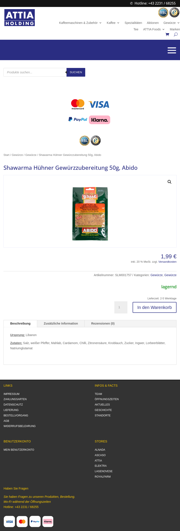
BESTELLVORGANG (16, 415)
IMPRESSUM (12, 394)
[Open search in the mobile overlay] (44, 72)
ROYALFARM (103, 476)
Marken (175, 29)
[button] (169, 182)
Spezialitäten (133, 23)
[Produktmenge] (120, 307)
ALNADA (100, 449)
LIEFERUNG (11, 410)
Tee (135, 29)
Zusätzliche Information (61, 323)
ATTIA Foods (152, 29)
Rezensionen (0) (102, 323)
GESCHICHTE (103, 410)
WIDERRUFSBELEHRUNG (20, 426)
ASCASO (100, 455)
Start (6, 155)
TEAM (98, 394)
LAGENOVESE (104, 471)
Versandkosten (167, 261)
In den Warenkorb (154, 307)
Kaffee (111, 23)
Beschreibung (20, 323)
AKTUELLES (102, 404)
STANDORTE (103, 415)
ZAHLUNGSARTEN (15, 399)
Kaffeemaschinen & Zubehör (78, 23)
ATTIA (98, 460)
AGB (6, 420)
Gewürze (169, 23)
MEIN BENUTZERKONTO (19, 449)
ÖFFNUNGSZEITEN (107, 399)
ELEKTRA (101, 465)
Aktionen (152, 23)
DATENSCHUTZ (13, 404)
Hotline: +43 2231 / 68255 (155, 3)
